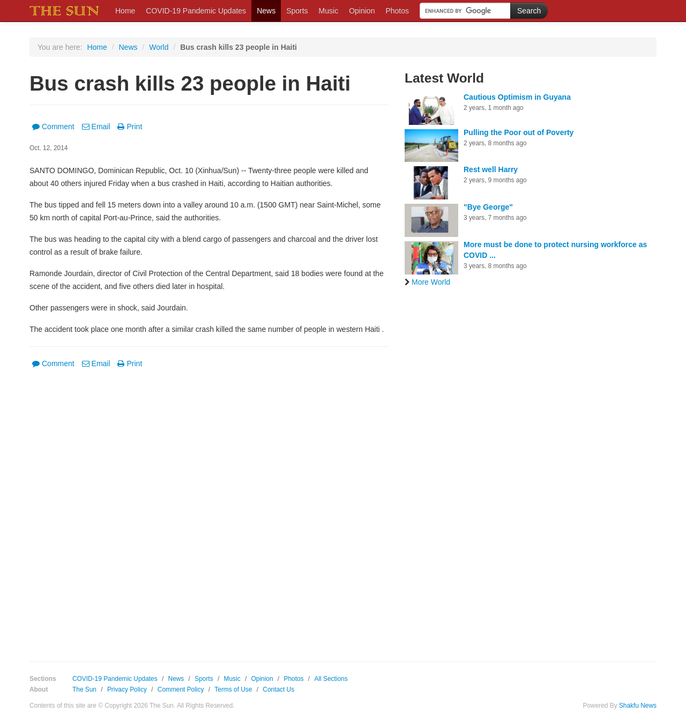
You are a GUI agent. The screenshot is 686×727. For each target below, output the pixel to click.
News (266, 10)
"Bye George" (488, 207)
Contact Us (278, 689)
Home (125, 10)
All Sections (330, 679)
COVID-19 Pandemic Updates (196, 10)
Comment (53, 126)
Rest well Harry (491, 169)
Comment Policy (181, 689)
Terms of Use (233, 689)
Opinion (362, 10)
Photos (397, 10)
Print (129, 126)
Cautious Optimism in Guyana (517, 97)
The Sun (84, 689)
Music (329, 10)
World (158, 47)
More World (427, 282)
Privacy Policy (127, 689)
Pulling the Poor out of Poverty (518, 132)
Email (96, 126)
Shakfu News (638, 705)
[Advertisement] (209, 492)
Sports (297, 10)
